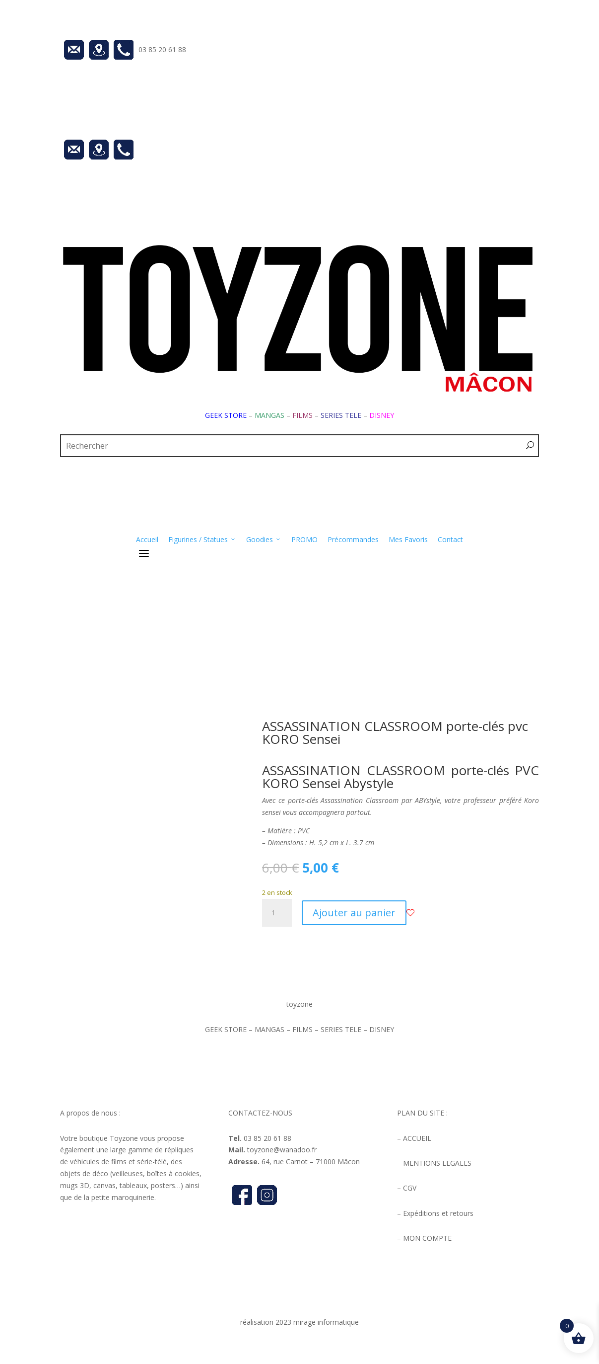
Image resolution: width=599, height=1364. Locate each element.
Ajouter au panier (354, 912)
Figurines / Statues (202, 539)
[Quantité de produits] (277, 913)
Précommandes (353, 539)
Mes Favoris (408, 539)
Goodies (263, 539)
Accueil (147, 539)
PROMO (304, 539)
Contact (450, 539)
